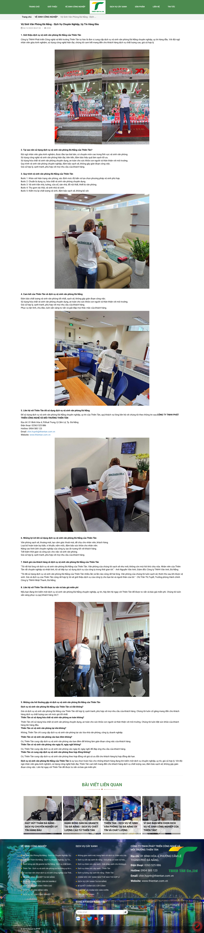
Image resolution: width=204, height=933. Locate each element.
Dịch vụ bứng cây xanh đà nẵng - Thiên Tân (96, 873)
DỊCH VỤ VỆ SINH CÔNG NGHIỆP (37, 894)
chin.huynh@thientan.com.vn (41, 431)
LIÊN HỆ (156, 7)
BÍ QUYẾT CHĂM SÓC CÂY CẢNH (92, 886)
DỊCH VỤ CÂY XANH (118, 7)
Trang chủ (27, 17)
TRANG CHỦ (34, 7)
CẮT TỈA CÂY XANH (86, 894)
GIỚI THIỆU (52, 7)
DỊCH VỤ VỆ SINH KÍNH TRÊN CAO (37, 886)
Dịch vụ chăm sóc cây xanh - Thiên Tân (94, 868)
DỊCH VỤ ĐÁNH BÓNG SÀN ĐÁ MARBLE (39, 881)
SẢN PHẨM (140, 7)
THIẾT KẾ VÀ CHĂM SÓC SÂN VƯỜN (93, 890)
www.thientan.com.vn (40, 434)
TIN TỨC (171, 7)
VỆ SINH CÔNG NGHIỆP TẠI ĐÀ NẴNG (39, 877)
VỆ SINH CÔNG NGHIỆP (75, 7)
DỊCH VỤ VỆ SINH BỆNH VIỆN (35, 890)
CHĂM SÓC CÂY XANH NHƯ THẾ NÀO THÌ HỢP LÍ (99, 877)
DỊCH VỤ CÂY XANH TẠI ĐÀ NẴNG (92, 881)
